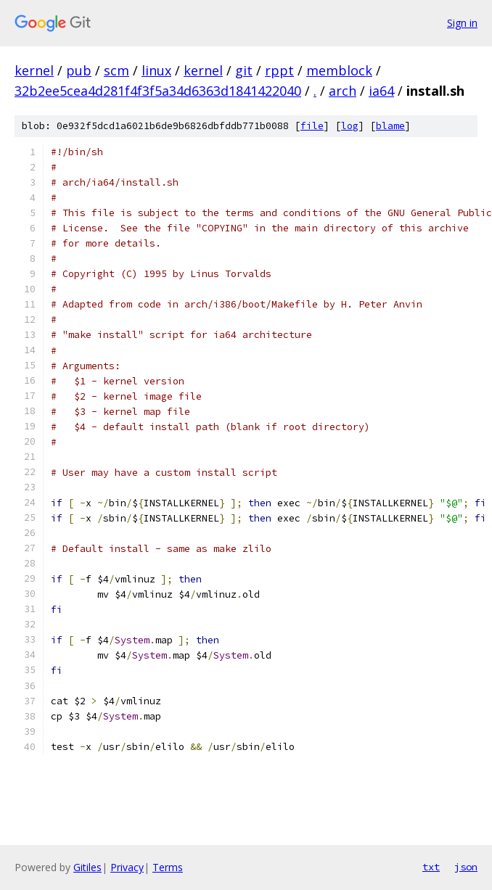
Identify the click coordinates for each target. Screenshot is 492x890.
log (349, 126)
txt (431, 866)
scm (116, 70)
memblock (339, 70)
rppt (279, 70)
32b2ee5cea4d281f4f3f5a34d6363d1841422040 (158, 90)
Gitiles (87, 867)
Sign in (462, 23)
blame (390, 126)
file (312, 126)
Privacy (127, 867)
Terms (167, 867)
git (244, 70)
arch (342, 90)
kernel (34, 70)
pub (78, 70)
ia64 (381, 90)
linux (156, 70)
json (465, 866)
